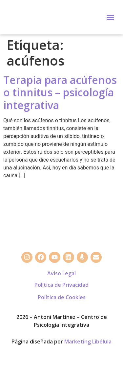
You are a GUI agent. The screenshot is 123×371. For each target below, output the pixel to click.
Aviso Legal (61, 273)
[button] (110, 17)
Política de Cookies (62, 297)
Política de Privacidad (61, 284)
